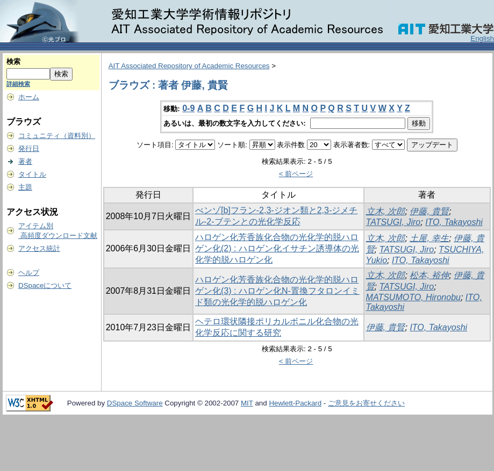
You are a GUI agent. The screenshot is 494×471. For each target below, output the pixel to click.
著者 (25, 161)
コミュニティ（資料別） (56, 136)
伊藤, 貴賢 (429, 211)
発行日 (28, 148)
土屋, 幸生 (429, 238)
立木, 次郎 (385, 211)
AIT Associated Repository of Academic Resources (189, 66)
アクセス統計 (39, 248)
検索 (13, 61)
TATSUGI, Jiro (393, 222)
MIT (247, 403)
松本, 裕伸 (429, 275)
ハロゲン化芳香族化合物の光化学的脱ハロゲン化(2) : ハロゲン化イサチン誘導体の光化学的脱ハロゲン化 (277, 248)
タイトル (32, 174)
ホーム (28, 97)
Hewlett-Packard (295, 403)
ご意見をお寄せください (366, 403)
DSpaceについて (44, 285)
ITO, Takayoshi (454, 222)
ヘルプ (28, 273)
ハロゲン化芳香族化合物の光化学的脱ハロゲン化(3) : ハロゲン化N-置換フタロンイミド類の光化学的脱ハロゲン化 (277, 291)
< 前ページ (296, 174)
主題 (25, 187)
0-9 (188, 108)
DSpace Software (135, 403)
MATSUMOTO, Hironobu (413, 297)
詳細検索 (18, 84)
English (482, 38)
